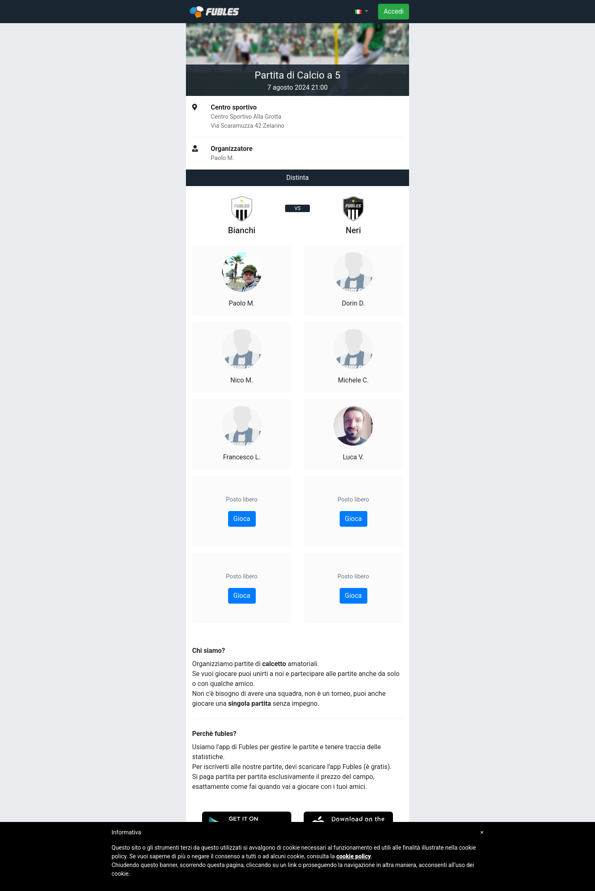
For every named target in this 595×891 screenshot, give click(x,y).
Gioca (241, 519)
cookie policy (353, 856)
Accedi (393, 11)
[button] (361, 11)
